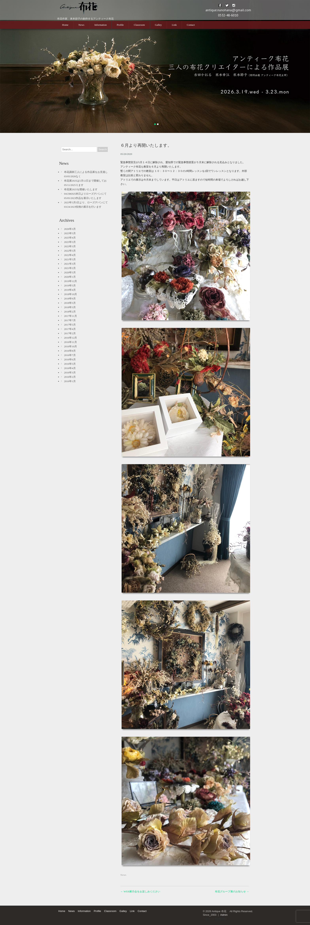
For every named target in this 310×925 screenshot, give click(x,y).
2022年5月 (70, 250)
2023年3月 (70, 246)
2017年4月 (70, 329)
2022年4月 (70, 255)
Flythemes (221, 918)
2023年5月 (70, 241)
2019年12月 (70, 281)
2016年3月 (70, 372)
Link (174, 24)
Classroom (139, 24)
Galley (158, 24)
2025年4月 (70, 237)
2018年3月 (70, 307)
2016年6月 (70, 359)
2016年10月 (70, 346)
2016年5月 (70, 363)
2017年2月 (70, 333)
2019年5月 (70, 285)
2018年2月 (70, 311)
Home (65, 24)
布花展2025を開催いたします (80, 189)
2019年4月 (70, 289)
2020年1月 (70, 276)
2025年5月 (70, 233)
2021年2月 (70, 268)
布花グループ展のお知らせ (232, 891)
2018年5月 (70, 302)
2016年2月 (70, 376)
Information (100, 24)
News (81, 24)
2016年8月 (70, 350)
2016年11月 (70, 342)
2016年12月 (70, 337)
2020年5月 (70, 272)
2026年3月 (70, 228)
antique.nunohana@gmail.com (228, 10)
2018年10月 (70, 294)
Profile (120, 24)
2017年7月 (70, 320)
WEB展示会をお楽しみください (140, 891)
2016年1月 (70, 381)
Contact (191, 24)
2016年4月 (70, 368)
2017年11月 (70, 315)
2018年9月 (70, 298)
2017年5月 (70, 324)
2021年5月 (70, 259)
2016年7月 (70, 355)
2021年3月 (70, 263)
